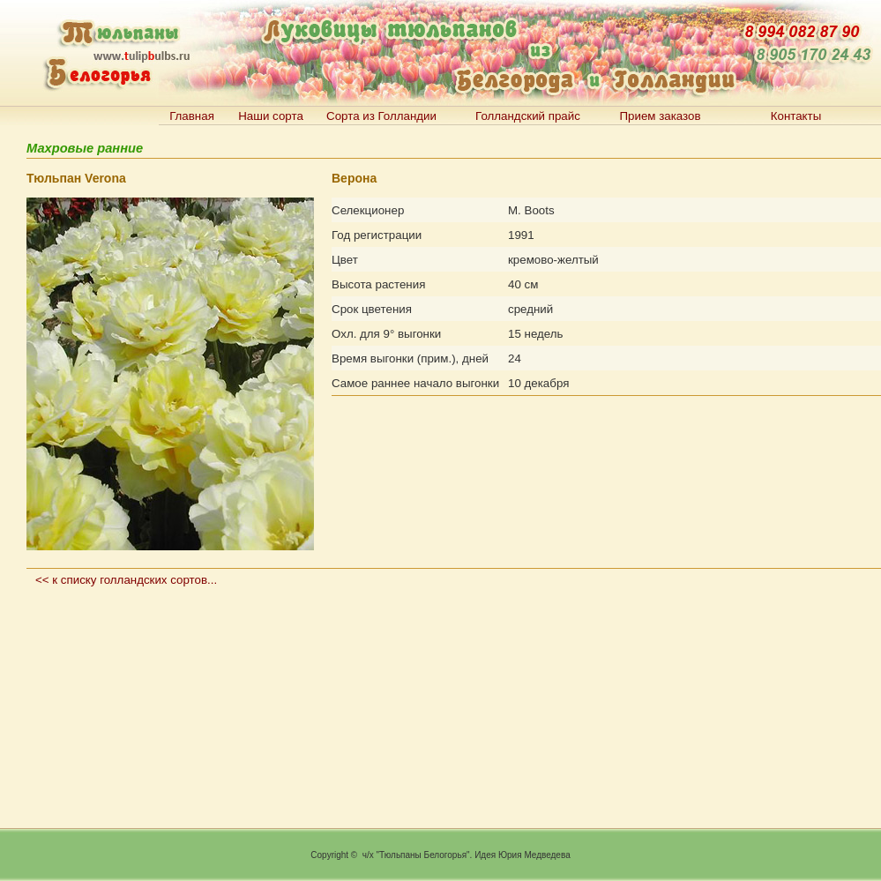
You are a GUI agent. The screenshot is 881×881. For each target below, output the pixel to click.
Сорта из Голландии (381, 116)
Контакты (796, 116)
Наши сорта (270, 116)
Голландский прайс (527, 116)
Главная (191, 116)
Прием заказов (659, 116)
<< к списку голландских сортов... (126, 579)
